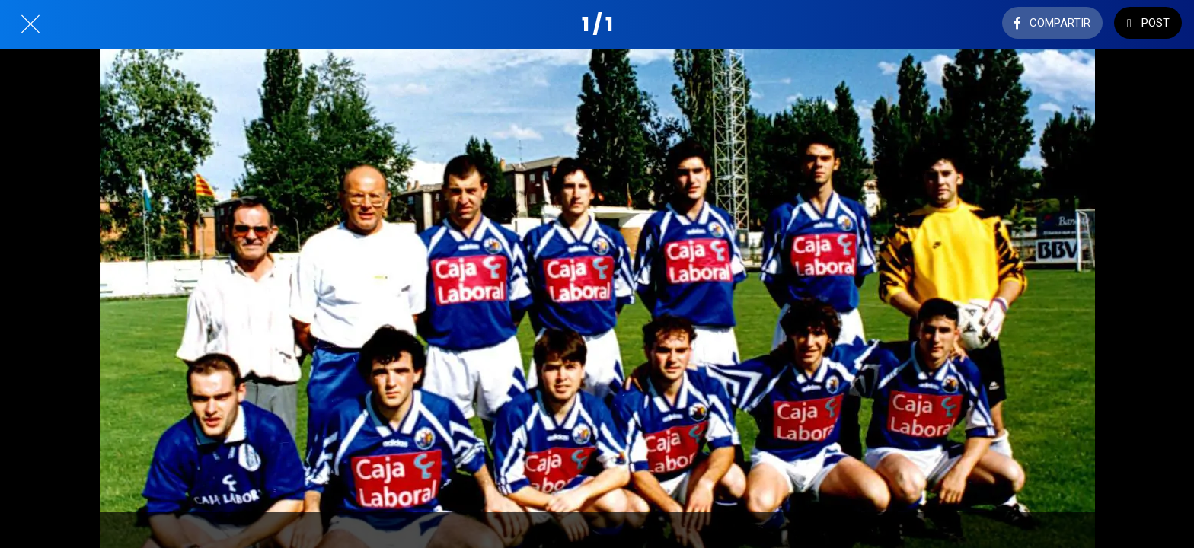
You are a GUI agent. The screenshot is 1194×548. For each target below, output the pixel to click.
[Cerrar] (30, 24)
